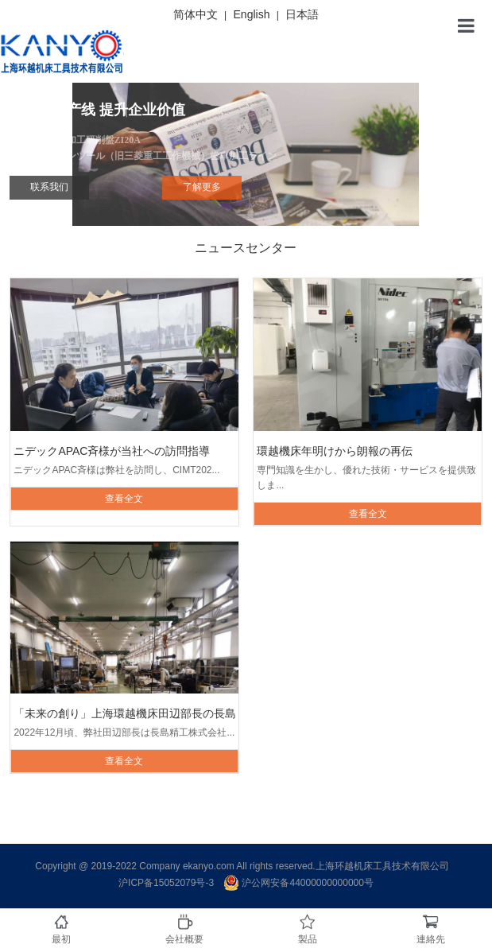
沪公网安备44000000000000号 (298, 882)
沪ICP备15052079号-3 (166, 882)
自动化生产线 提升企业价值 (97, 110)
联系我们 (49, 186)
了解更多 (202, 186)
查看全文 (124, 498)
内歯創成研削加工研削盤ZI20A (246, 149)
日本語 (302, 14)
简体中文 (195, 14)
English (252, 14)
